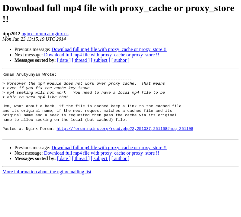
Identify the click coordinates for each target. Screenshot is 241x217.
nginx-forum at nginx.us (45, 33)
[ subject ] (100, 60)
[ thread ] (81, 60)
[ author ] (120, 60)
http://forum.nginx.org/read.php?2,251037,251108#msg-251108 (124, 140)
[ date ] (64, 60)
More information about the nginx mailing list (46, 184)
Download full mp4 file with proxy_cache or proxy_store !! (109, 49)
